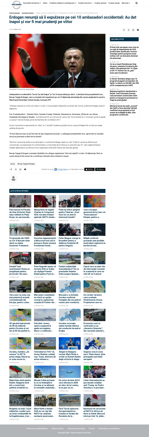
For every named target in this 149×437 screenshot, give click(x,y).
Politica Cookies (57, 429)
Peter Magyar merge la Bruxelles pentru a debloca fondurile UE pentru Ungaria (69, 242)
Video (45, 3)
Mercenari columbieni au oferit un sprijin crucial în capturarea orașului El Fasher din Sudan (44, 299)
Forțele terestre (84, 3)
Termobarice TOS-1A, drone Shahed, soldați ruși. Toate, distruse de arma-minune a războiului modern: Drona (45, 355)
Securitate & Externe (31, 3)
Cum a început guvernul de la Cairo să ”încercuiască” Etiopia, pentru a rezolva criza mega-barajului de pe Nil (94, 213)
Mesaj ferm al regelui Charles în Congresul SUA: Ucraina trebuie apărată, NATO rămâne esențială (45, 213)
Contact (92, 429)
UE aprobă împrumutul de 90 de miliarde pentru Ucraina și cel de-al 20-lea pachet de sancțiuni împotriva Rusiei (19, 327)
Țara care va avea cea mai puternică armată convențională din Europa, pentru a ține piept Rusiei (19, 299)
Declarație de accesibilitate (109, 429)
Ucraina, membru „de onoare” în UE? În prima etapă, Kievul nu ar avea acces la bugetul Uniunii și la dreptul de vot (19, 355)
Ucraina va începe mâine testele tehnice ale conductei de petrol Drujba (70, 327)
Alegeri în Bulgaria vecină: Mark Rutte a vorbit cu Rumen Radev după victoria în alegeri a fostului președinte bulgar (70, 355)
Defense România (14, 13)
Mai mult (126, 3)
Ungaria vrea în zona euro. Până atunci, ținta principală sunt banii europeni (94, 355)
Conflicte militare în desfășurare (61, 3)
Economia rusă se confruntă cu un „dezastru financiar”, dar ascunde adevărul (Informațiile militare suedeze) (94, 327)
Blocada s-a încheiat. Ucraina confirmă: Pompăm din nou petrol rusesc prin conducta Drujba (70, 299)
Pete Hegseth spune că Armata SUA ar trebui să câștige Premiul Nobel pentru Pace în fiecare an (45, 270)
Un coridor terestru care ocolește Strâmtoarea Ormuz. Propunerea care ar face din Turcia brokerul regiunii (93, 299)
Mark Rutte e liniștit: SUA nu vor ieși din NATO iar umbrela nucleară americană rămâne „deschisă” (43, 412)
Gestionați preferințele (76, 429)
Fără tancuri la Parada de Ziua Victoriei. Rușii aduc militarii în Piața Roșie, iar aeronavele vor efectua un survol (19, 213)
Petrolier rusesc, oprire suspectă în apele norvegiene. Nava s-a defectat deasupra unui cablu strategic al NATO (43, 327)
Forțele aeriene (100, 3)
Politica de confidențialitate (37, 429)
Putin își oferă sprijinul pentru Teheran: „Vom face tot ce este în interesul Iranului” (69, 213)
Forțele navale (114, 3)
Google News (63, 169)
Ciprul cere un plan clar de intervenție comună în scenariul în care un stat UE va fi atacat (94, 270)
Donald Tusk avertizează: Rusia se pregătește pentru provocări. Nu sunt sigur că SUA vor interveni (19, 270)
